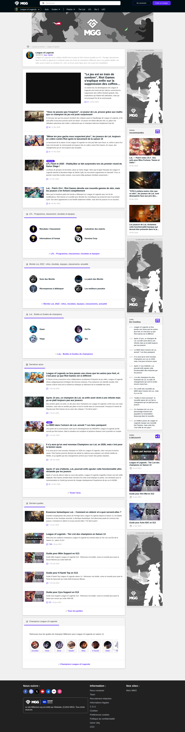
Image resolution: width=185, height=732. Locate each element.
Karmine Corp (91, 238)
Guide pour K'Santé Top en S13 (62, 573)
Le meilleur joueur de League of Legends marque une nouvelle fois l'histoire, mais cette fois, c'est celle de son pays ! (145, 424)
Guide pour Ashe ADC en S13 (142, 523)
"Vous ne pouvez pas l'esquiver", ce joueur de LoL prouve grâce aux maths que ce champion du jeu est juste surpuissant (84, 113)
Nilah (108, 651)
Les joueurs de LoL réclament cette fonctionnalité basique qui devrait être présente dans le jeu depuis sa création (143, 227)
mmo (49, 422)
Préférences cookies (99, 715)
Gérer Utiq (95, 723)
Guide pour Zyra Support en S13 (62, 592)
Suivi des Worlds (47, 279)
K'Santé (95, 651)
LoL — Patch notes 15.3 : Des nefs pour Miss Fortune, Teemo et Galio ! (144, 160)
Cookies (94, 711)
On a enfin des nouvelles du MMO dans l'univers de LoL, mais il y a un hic (146, 391)
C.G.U (93, 706)
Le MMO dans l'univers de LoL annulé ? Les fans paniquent (76, 425)
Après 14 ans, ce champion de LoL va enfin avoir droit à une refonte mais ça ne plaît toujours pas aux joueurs (83, 399)
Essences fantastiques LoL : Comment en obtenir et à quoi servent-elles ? (83, 512)
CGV (92, 727)
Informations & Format (50, 238)
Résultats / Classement (50, 229)
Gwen (42, 329)
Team (92, 694)
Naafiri (71, 651)
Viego (42, 339)
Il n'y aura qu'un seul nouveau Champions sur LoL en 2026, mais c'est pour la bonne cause (84, 445)
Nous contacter (97, 690)
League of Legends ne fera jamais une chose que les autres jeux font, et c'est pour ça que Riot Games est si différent (82, 374)
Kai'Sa (87, 329)
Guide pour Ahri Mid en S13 (141, 494)
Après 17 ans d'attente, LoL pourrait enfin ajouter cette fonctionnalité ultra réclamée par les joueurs (83, 470)
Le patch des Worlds (94, 279)
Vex (86, 339)
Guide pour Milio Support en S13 (62, 553)
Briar (59, 651)
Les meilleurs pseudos (95, 289)
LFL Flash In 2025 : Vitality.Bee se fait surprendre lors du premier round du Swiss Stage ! (84, 165)
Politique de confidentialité (102, 719)
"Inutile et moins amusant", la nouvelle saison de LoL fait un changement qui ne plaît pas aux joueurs (146, 401)
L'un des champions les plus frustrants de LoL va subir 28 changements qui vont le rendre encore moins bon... (145, 380)
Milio (83, 651)
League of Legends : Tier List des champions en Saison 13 (76, 534)
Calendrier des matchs (95, 229)
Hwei (47, 651)
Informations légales (99, 702)
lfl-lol (51, 161)
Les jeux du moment (38, 47)
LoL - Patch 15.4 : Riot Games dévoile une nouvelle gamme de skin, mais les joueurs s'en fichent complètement (83, 189)
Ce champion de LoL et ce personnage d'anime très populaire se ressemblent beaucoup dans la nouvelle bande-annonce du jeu (144, 412)
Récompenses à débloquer (52, 289)
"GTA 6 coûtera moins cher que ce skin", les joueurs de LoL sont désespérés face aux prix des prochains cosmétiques (144, 193)
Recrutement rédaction (100, 698)
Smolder (35, 651)
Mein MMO (131, 690)
